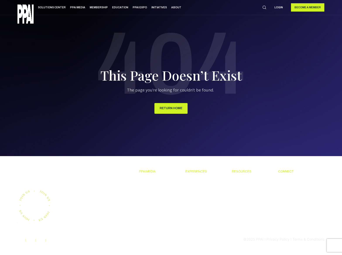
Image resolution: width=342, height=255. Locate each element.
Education (120, 7)
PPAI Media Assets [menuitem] (247, 220)
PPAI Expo (140, 7)
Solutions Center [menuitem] (245, 180)
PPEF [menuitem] (236, 204)
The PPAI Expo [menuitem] (197, 188)
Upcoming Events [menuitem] (199, 180)
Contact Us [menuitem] (287, 188)
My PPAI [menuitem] (238, 212)
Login (278, 7)
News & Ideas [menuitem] (150, 180)
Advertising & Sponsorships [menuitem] (150, 207)
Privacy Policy (277, 239)
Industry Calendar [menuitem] (200, 196)
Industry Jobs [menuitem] (289, 210)
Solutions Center (52, 7)
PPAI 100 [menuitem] (146, 196)
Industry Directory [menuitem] (200, 204)
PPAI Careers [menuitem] (288, 218)
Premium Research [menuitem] (154, 188)
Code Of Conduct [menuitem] (245, 188)
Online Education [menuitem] (246, 196)
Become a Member (307, 7)
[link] (25, 14)
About (176, 7)
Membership (99, 7)
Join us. (36, 175)
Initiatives (159, 7)
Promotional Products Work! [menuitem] (296, 199)
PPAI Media (77, 7)
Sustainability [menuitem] (243, 228)
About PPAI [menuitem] (287, 180)
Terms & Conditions (308, 239)
